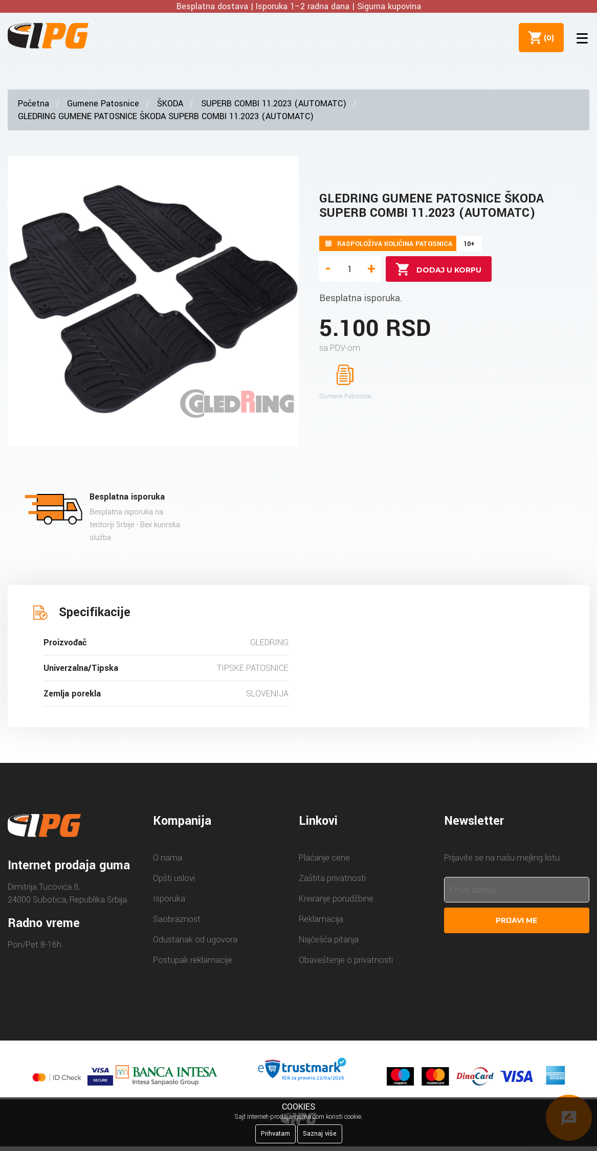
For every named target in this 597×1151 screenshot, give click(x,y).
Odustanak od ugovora (195, 939)
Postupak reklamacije (192, 960)
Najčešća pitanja (329, 939)
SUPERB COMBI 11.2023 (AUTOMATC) (273, 103)
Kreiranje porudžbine (336, 899)
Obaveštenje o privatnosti (346, 960)
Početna (33, 103)
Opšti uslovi (174, 878)
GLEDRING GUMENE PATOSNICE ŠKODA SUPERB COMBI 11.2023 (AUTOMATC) (166, 116)
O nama (167, 858)
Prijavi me (516, 920)
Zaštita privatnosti (332, 878)
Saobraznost (177, 919)
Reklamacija (321, 919)
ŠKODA (170, 103)
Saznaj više (320, 1133)
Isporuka (169, 899)
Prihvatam (275, 1133)
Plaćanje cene (324, 858)
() (546, 37)
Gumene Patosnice (103, 103)
